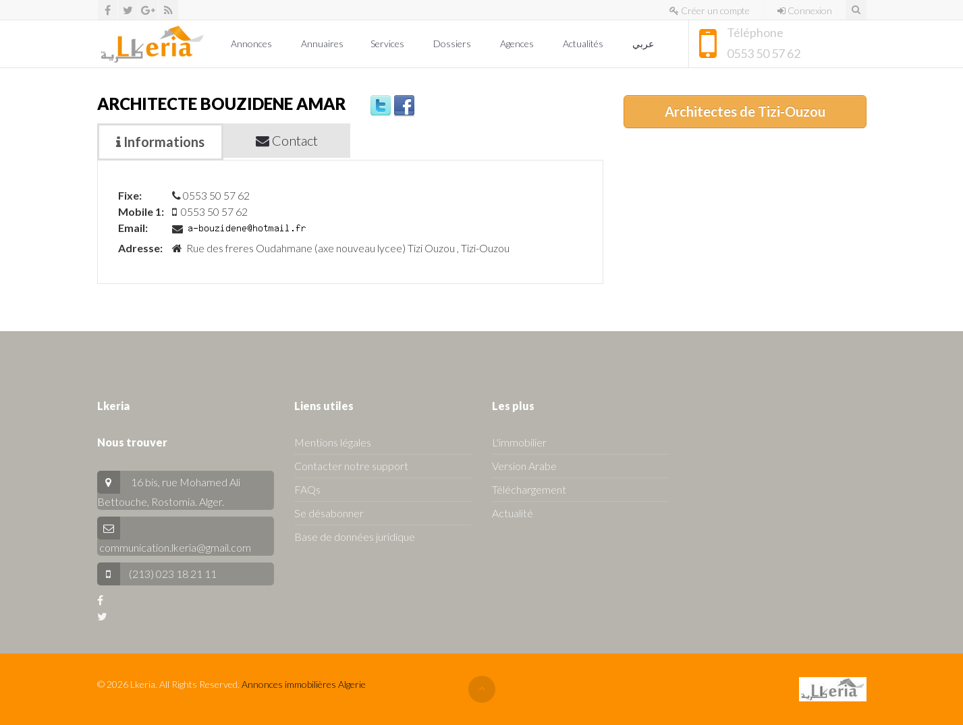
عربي (644, 43)
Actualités (584, 43)
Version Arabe (524, 465)
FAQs (307, 489)
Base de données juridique (354, 536)
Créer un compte (709, 10)
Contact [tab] (287, 140)
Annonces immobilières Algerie (304, 684)
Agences (518, 43)
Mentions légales (332, 442)
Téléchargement (529, 489)
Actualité (512, 512)
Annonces (252, 43)
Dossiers (453, 43)
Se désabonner (329, 512)
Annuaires (322, 43)
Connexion (804, 10)
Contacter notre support (351, 465)
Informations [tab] (160, 142)
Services (388, 43)
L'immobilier (519, 442)
